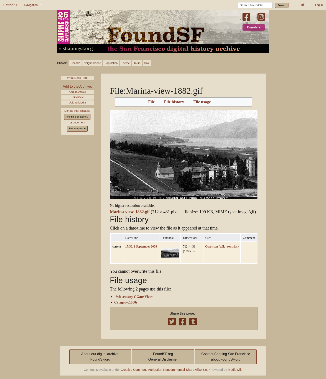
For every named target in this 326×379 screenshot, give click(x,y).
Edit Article (77, 97)
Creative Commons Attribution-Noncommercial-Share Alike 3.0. (164, 369)
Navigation (31, 5)
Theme (125, 63)
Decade (75, 63)
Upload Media (77, 102)
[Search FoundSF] (255, 5)
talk (222, 246)
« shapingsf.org (76, 48)
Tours (137, 63)
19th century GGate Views (133, 297)
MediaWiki (235, 369)
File (151, 102)
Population (111, 63)
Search (281, 5)
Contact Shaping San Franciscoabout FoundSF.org (225, 356)
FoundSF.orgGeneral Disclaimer (163, 356)
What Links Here (77, 77)
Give (147, 63)
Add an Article (77, 92)
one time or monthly (77, 116)
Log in (319, 5)
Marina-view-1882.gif (130, 211)
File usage (202, 102)
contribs (232, 246)
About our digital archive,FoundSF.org (100, 356)
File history (174, 102)
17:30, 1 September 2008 (141, 246)
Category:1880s (126, 302)
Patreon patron (77, 128)
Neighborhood (92, 63)
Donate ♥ (253, 27)
